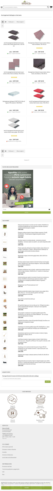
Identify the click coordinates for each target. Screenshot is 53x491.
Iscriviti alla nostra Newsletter (9, 457)
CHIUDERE (26, 487)
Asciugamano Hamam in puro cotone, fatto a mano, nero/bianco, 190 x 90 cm (39, 73)
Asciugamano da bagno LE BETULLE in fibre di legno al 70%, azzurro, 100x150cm (14, 102)
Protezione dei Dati (7, 466)
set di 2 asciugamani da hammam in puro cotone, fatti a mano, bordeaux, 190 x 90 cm (13, 73)
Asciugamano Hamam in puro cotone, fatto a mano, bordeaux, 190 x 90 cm (39, 43)
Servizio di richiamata (7, 455)
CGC (3, 472)
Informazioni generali (7, 446)
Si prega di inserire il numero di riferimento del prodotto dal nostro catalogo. (20, 376)
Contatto (4, 452)
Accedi (26, 212)
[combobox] (20, 21)
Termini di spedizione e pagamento (10, 469)
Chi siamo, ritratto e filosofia (9, 449)
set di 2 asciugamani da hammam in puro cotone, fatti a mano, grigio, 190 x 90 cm (14, 131)
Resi (3, 474)
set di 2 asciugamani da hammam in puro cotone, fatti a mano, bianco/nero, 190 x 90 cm (13, 44)
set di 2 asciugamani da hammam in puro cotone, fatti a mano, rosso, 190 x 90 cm (39, 102)
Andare (48, 381)
